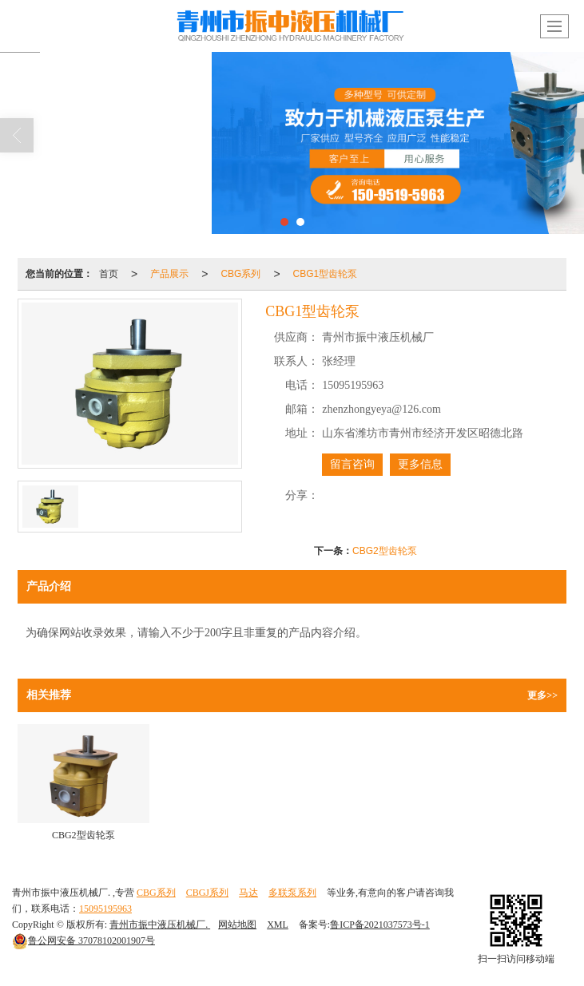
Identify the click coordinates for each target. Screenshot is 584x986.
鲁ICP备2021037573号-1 (380, 924)
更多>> (542, 695)
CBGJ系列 (207, 892)
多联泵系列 (292, 892)
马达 (248, 892)
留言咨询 (352, 464)
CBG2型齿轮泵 (384, 550)
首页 (108, 273)
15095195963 (105, 908)
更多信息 (420, 464)
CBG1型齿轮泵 (325, 273)
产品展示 (169, 273)
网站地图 (237, 924)
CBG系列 (240, 273)
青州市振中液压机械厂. (159, 924)
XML (277, 924)
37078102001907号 (83, 940)
